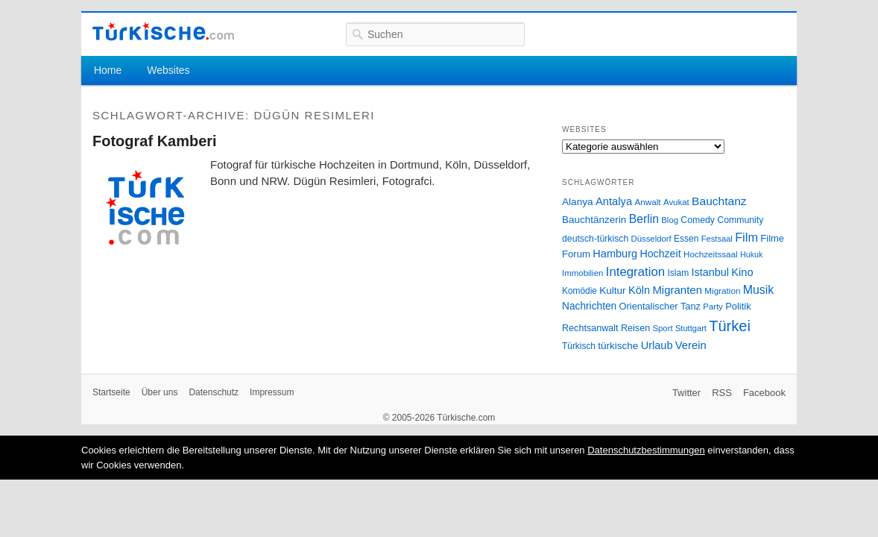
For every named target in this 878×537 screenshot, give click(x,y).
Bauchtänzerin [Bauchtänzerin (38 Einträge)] (594, 219)
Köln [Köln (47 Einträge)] (639, 290)
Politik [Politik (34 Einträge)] (738, 306)
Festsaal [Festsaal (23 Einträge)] (717, 238)
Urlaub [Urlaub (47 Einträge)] (657, 345)
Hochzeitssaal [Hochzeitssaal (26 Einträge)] (710, 254)
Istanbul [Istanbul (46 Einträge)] (710, 272)
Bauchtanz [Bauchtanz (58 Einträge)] (719, 201)
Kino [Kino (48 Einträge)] (742, 272)
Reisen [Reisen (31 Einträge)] (635, 328)
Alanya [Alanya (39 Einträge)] (577, 201)
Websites (168, 70)
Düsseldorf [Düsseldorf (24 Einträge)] (651, 238)
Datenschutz (214, 392)
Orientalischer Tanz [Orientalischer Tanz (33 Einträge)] (660, 306)
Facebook (764, 392)
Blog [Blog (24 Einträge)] (669, 220)
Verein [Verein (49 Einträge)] (691, 345)
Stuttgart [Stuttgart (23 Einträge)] (691, 328)
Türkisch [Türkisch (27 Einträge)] (579, 346)
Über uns (160, 392)
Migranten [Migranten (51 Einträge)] (677, 289)
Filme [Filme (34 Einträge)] (772, 238)
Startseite (111, 392)
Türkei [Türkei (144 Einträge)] (730, 326)
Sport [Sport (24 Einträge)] (663, 328)
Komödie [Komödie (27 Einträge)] (579, 291)
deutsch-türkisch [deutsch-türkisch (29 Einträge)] (595, 238)
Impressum (272, 392)
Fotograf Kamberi (154, 141)
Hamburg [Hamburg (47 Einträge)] (615, 254)
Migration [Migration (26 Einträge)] (722, 290)
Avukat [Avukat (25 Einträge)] (676, 202)
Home (107, 70)
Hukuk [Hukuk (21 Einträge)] (751, 254)
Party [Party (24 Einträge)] (712, 306)
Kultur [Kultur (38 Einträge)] (612, 290)
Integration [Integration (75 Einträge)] (635, 272)
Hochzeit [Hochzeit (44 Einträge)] (659, 254)
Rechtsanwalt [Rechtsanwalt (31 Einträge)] (590, 328)
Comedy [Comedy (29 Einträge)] (697, 220)
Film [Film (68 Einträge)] (746, 237)
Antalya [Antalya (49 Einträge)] (614, 201)
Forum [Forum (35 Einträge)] (576, 254)
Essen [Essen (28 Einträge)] (686, 238)
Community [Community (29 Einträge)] (740, 220)
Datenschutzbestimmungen (646, 450)
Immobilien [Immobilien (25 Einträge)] (582, 272)
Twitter (686, 392)
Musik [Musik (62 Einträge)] (758, 289)
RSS (722, 392)
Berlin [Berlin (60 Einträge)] (644, 219)
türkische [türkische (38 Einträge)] (618, 345)
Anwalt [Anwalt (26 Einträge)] (648, 202)
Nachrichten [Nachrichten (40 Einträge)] (589, 306)
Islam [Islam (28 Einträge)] (678, 273)
